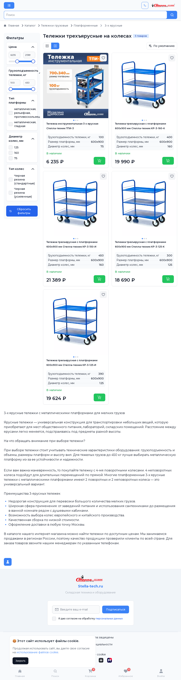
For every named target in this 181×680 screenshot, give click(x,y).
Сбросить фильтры (20, 211)
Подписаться (115, 609)
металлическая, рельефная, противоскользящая (29, 113)
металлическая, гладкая (25, 124)
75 (15, 158)
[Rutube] (109, 660)
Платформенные (84, 25)
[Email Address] (76, 609)
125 (16, 147)
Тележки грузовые (53, 25)
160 (16, 153)
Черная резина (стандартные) (24, 179)
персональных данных (109, 618)
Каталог (28, 25)
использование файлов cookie (37, 652)
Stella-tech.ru (90, 586)
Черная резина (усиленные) (23, 192)
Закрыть (20, 660)
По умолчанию (162, 46)
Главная (11, 25)
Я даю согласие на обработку (90, 618)
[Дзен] (101, 660)
